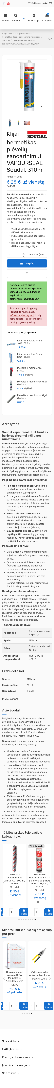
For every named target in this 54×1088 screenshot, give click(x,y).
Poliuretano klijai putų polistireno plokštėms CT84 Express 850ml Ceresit (39, 978)
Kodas (10, 176)
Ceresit (39, 987)
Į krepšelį (27, 263)
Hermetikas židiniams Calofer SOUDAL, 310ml (39, 877)
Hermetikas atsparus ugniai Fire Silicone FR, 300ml (14, 879)
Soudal (14, 887)
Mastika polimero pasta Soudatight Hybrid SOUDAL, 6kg (14, 976)
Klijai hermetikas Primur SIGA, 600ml (30, 342)
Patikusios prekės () (40, 3)
